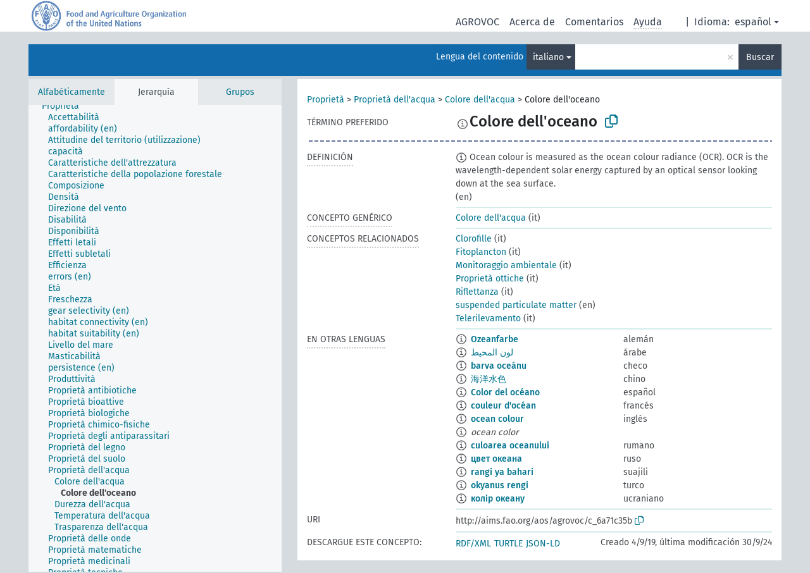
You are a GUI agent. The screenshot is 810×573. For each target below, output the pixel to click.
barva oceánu (498, 365)
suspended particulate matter (516, 305)
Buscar (760, 57)
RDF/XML (473, 543)
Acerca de (532, 22)
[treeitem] (65, 106)
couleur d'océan (503, 405)
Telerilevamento (488, 318)
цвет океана (496, 458)
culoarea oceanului (510, 445)
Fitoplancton (481, 252)
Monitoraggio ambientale (506, 265)
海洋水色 (488, 379)
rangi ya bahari (502, 472)
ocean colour (497, 419)
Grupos (240, 92)
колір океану (498, 498)
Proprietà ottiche (490, 278)
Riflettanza (477, 291)
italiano (548, 57)
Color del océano (505, 392)
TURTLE (508, 543)
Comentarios (594, 22)
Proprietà (325, 99)
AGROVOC (477, 22)
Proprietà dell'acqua (394, 99)
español (753, 22)
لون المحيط (492, 352)
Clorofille (474, 238)
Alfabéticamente (71, 92)
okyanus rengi (499, 485)
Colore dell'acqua (480, 99)
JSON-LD (543, 543)
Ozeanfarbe (494, 339)
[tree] (155, 338)
